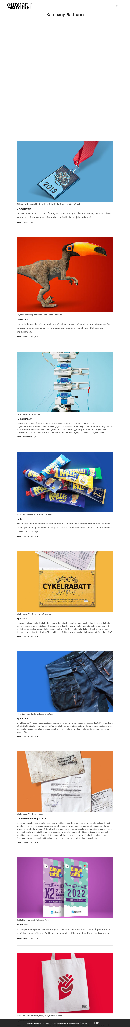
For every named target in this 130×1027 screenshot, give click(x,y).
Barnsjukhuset (24, 419)
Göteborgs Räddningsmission (32, 818)
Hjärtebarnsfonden (26, 1020)
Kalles (20, 519)
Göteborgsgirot (24, 208)
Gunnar (19, 222)
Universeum (23, 319)
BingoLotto (22, 924)
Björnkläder (23, 718)
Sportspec (22, 618)
